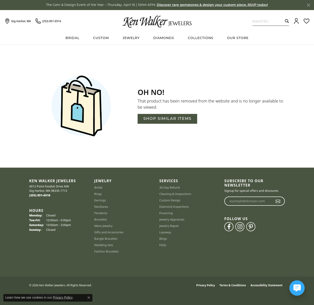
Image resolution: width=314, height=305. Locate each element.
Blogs (163, 239)
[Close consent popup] (88, 297)
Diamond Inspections (174, 207)
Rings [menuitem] (98, 194)
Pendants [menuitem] (100, 213)
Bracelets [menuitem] (100, 219)
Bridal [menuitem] (98, 187)
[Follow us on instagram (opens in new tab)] (239, 226)
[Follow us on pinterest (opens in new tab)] (250, 226)
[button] (296, 21)
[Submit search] (286, 21)
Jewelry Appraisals (171, 219)
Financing (166, 213)
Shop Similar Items (167, 119)
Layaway (165, 232)
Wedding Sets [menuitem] (103, 245)
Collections (200, 38)
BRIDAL (72, 38)
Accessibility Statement (267, 285)
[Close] (308, 5)
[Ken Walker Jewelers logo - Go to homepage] (157, 21)
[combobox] (267, 21)
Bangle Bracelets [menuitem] (106, 239)
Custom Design (170, 200)
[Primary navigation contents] (157, 38)
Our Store (238, 38)
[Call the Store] (39, 195)
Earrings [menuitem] (100, 200)
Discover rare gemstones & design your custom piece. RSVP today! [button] (212, 5)
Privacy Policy (205, 285)
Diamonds (163, 38)
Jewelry (131, 38)
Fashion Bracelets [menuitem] (106, 251)
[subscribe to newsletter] (278, 201)
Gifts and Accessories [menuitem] (109, 232)
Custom (101, 38)
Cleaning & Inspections (175, 194)
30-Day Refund (169, 187)
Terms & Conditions (233, 285)
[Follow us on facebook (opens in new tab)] (228, 226)
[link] (18, 21)
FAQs (162, 245)
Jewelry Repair (169, 226)
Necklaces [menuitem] (101, 207)
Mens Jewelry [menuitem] (103, 226)
